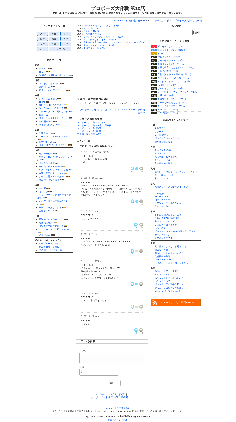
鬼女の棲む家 (46, 153)
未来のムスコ (161, 178)
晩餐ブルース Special (50, 243)
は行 (65, 39)
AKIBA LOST (161, 196)
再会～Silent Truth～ (165, 175)
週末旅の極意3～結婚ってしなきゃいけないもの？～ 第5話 (113, 42)
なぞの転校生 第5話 (168, 113)
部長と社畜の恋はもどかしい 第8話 (176, 67)
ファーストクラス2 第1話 (171, 106)
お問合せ (123, 420)
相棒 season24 (162, 199)
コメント (83, 351)
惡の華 (42, 188)
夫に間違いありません (166, 157)
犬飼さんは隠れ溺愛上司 (51, 105)
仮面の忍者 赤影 (163, 150)
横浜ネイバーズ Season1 (167, 291)
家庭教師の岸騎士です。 (167, 163)
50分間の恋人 (161, 135)
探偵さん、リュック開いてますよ (171, 262)
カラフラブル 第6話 (168, 109)
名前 (81, 367)
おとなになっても (163, 281)
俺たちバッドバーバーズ (167, 274)
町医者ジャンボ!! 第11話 (171, 64)
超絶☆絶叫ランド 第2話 (170, 60)
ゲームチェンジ (162, 235)
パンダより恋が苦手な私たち (169, 284)
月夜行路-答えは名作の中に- (53, 145)
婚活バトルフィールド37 (167, 271)
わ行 (42, 49)
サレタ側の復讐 (47, 163)
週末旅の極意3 (46, 222)
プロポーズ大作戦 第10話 (118, 8)
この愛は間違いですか (166, 225)
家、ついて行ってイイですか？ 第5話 (177, 92)
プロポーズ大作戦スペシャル (91, 122)
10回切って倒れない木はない (53, 75)
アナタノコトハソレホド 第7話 (174, 81)
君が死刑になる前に (49, 180)
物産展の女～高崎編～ (50, 247)
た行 (42, 39)
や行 (54, 44)
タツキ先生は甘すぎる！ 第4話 (99, 40)
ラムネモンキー (162, 206)
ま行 (42, 44)
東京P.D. (43, 115)
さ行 (65, 33)
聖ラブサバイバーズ (165, 221)
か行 (54, 33)
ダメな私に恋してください (171, 46)
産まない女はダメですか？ (52, 90)
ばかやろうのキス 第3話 (170, 88)
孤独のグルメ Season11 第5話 (99, 45)
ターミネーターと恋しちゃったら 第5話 (103, 37)
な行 (54, 39)
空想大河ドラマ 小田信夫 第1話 (174, 74)
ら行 (65, 44)
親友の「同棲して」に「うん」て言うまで (176, 172)
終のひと (159, 190)
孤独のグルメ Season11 (51, 219)
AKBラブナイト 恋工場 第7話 (173, 78)
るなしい (43, 191)
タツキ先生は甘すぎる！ (51, 226)
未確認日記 (160, 128)
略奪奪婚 (159, 193)
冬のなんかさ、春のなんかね (169, 203)
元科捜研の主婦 (162, 256)
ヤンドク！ (160, 153)
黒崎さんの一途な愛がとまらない (171, 187)
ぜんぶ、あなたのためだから (169, 287)
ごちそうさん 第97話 (169, 57)
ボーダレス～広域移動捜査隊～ (54, 136)
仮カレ (161, 53)
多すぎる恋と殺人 (48, 98)
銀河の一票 (44, 87)
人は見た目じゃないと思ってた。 (171, 246)
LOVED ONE (46, 142)
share (42, 102)
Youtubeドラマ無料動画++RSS (176, 302)
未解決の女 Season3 (49, 166)
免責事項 (112, 420)
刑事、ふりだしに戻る (50, 207)
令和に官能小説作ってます (168, 215)
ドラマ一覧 (59, 49)
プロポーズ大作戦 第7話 (89, 134)
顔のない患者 (161, 250)
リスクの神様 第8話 (168, 71)
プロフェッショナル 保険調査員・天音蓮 (175, 231)
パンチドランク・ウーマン (168, 138)
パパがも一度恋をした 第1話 (173, 102)
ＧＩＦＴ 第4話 (91, 31)
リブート (159, 131)
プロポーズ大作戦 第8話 (89, 131)
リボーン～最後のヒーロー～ (53, 118)
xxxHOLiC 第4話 (167, 85)
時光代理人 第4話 (92, 34)
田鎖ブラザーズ (47, 211)
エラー (42, 72)
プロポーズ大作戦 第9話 (89, 128)
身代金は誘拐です (163, 238)
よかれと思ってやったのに (52, 176)
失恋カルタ (44, 133)
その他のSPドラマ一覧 (50, 250)
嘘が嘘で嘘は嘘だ (163, 141)
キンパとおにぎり (163, 160)
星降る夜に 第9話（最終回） (173, 50)
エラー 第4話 (90, 28)
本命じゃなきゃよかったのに (169, 253)
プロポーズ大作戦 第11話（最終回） (95, 125)
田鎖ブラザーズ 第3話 (95, 48)
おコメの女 (160, 228)
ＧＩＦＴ (43, 68)
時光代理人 (44, 235)
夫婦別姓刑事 (46, 121)
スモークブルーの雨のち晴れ (53, 111)
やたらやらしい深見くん (51, 108)
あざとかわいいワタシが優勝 (53, 170)
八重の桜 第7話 (166, 95)
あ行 (42, 33)
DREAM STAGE (163, 259)
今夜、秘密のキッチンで (51, 173)
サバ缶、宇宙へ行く (49, 83)
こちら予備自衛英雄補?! (167, 218)
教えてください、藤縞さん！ (169, 277)
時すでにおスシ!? (48, 125)
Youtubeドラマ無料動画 (118, 408)
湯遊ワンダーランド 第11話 (172, 99)
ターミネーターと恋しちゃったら (56, 229)
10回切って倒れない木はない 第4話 (101, 26)
